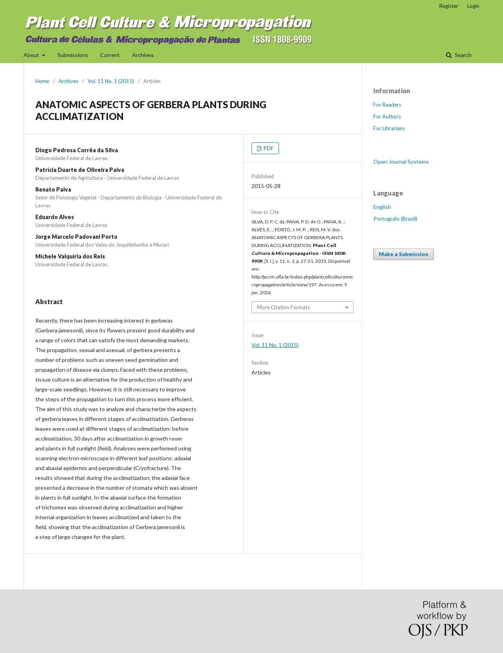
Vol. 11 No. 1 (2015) (111, 81)
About (32, 55)
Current (110, 55)
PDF (268, 148)
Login (473, 6)
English (382, 206)
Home (42, 81)
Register (448, 6)
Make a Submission (403, 254)
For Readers (387, 104)
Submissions (72, 55)
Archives (143, 55)
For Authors (387, 116)
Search (462, 55)
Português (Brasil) (395, 218)
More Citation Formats (283, 307)
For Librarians (389, 128)
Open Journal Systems (401, 161)
